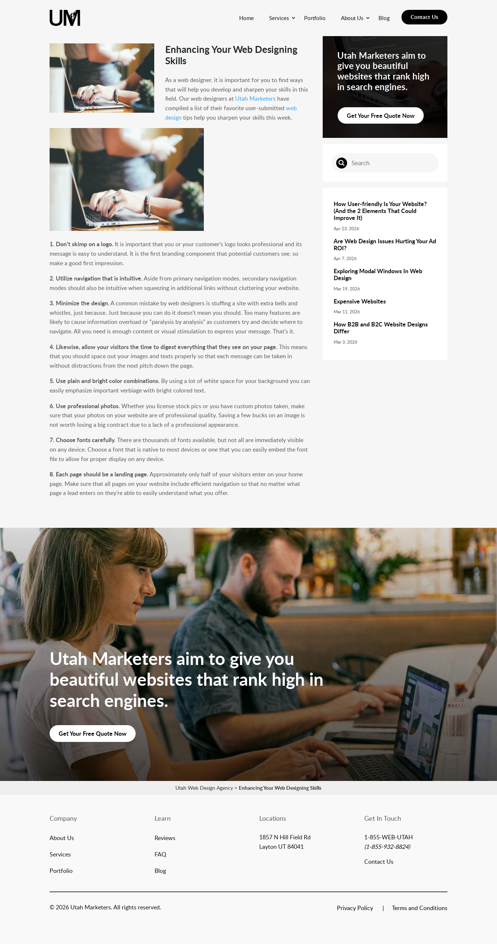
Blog (384, 18)
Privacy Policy (355, 908)
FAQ (160, 855)
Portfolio (315, 18)
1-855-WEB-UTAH (388, 837)
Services (279, 18)
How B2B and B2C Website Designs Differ (381, 327)
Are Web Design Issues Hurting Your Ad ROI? (385, 244)
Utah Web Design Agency (204, 787)
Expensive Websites (360, 301)
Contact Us (424, 17)
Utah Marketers (255, 98)
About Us (352, 18)
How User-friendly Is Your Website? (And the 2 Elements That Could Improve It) (380, 211)
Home (246, 18)
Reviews (165, 838)
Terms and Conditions (419, 908)
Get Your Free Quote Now (381, 115)
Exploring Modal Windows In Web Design (378, 274)
